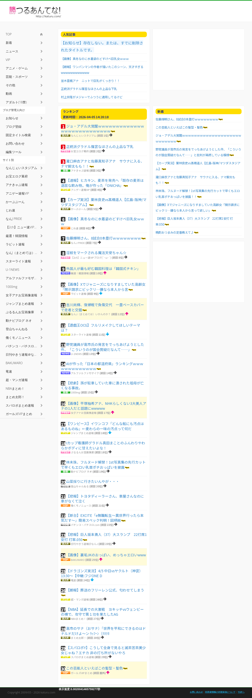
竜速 (73, 580)
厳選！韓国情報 (80, 273)
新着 (9, 42)
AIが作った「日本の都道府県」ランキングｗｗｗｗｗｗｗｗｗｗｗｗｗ (102, 366)
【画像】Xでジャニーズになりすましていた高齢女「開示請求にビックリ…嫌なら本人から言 (103, 287)
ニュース (12, 51)
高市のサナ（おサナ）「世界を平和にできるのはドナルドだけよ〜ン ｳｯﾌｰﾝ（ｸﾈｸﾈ (103, 631)
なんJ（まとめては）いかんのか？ (91, 314)
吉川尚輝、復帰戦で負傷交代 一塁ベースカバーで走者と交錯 (102, 307)
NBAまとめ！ (78, 619)
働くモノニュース (81, 505)
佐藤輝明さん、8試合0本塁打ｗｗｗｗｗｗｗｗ (103, 238)
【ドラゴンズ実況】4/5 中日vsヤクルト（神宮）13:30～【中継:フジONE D (102, 573)
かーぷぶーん (78, 209)
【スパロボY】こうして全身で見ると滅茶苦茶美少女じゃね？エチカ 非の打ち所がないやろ (103, 650)
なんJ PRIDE (78, 243)
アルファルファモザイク (85, 373)
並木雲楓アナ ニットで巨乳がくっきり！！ (90, 80)
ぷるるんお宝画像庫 (82, 452)
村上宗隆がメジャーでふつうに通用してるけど (91, 97)
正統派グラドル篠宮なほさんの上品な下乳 (89, 88)
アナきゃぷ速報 (80, 170)
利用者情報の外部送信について (220, 692)
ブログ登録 (13, 126)
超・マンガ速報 (80, 599)
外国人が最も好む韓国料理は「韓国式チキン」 (103, 268)
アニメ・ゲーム (17, 68)
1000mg (75, 392)
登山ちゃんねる (80, 486)
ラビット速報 (78, 294)
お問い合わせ (15, 143)
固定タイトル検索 (18, 135)
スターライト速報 (81, 334)
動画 (9, 93)
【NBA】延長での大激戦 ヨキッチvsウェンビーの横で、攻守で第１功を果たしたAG (102, 612)
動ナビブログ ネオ (81, 471)
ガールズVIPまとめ (81, 673)
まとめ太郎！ (78, 638)
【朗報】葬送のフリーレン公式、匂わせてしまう (105, 589)
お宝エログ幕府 (80, 151)
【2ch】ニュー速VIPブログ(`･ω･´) (91, 257)
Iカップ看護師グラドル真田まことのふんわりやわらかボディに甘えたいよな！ (103, 445)
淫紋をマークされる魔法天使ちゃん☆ (96, 252)
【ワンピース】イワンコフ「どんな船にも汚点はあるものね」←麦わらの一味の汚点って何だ (102, 426)
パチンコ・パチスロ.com (85, 525)
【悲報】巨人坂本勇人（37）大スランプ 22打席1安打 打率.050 (104, 537)
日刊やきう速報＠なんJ (84, 544)
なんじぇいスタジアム (83, 135)
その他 (10, 85)
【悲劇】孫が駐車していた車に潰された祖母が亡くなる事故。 (102, 385)
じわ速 (75, 228)
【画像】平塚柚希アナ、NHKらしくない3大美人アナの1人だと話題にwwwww (103, 406)
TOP (9, 34)
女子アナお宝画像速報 (83, 413)
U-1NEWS (76, 354)
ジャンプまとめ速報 (82, 433)
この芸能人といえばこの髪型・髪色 (94, 667)
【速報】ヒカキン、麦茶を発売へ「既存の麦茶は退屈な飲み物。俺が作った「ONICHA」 (102, 183)
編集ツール (13, 152)
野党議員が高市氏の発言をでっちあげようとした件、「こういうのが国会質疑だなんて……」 (102, 347)
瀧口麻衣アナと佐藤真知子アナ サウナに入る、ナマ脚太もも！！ (102, 163)
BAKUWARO (78, 560)
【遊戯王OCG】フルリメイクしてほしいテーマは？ (100, 327)
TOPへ (241, 692)
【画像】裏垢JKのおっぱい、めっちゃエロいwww (106, 554)
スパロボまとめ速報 (82, 657)
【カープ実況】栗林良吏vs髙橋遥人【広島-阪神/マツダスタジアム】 (103, 202)
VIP (8, 60)
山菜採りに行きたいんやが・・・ (92, 481)
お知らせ (12, 118)
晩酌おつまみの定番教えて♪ (175, 232)
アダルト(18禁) (16, 102)
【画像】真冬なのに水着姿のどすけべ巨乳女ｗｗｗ (95, 58)
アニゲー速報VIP (80, 190)
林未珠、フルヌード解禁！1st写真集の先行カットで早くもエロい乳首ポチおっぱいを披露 (103, 464)
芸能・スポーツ (17, 76)
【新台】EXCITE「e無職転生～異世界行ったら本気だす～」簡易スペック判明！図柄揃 (102, 518)
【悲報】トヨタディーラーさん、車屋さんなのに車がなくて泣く (102, 498)
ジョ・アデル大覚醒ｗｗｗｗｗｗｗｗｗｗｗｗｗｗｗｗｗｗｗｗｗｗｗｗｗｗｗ (102, 128)
